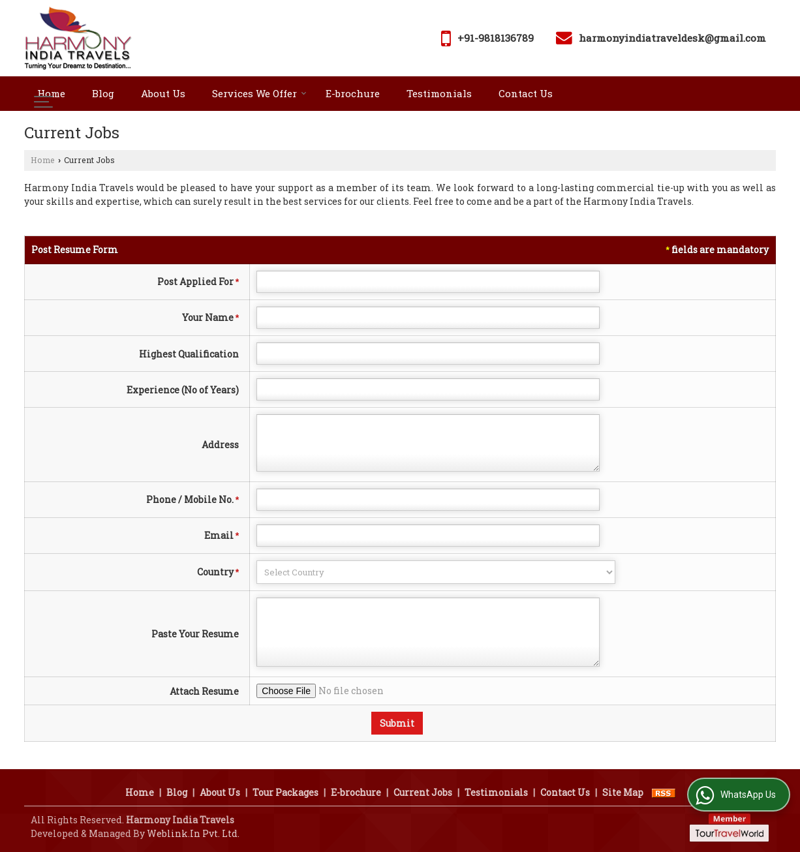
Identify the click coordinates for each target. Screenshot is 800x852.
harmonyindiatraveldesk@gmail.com (672, 37)
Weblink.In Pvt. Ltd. (193, 833)
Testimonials (439, 93)
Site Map (622, 792)
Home (51, 93)
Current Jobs (422, 792)
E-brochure (353, 93)
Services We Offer (259, 93)
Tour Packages (285, 792)
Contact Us (526, 93)
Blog (103, 93)
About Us (163, 93)
